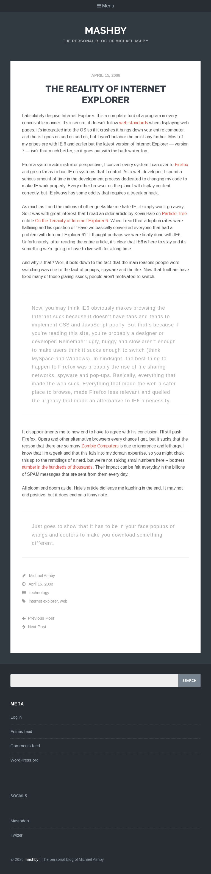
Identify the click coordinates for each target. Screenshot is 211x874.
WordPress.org (24, 760)
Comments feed (25, 745)
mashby (106, 30)
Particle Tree (174, 213)
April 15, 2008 (105, 75)
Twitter (16, 835)
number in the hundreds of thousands (57, 467)
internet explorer (43, 601)
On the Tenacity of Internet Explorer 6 (71, 220)
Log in (16, 717)
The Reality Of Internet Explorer (105, 94)
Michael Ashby (42, 575)
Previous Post (38, 618)
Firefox (181, 164)
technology (39, 592)
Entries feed (21, 731)
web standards (133, 122)
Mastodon (19, 820)
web (63, 601)
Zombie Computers (100, 446)
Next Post (34, 626)
